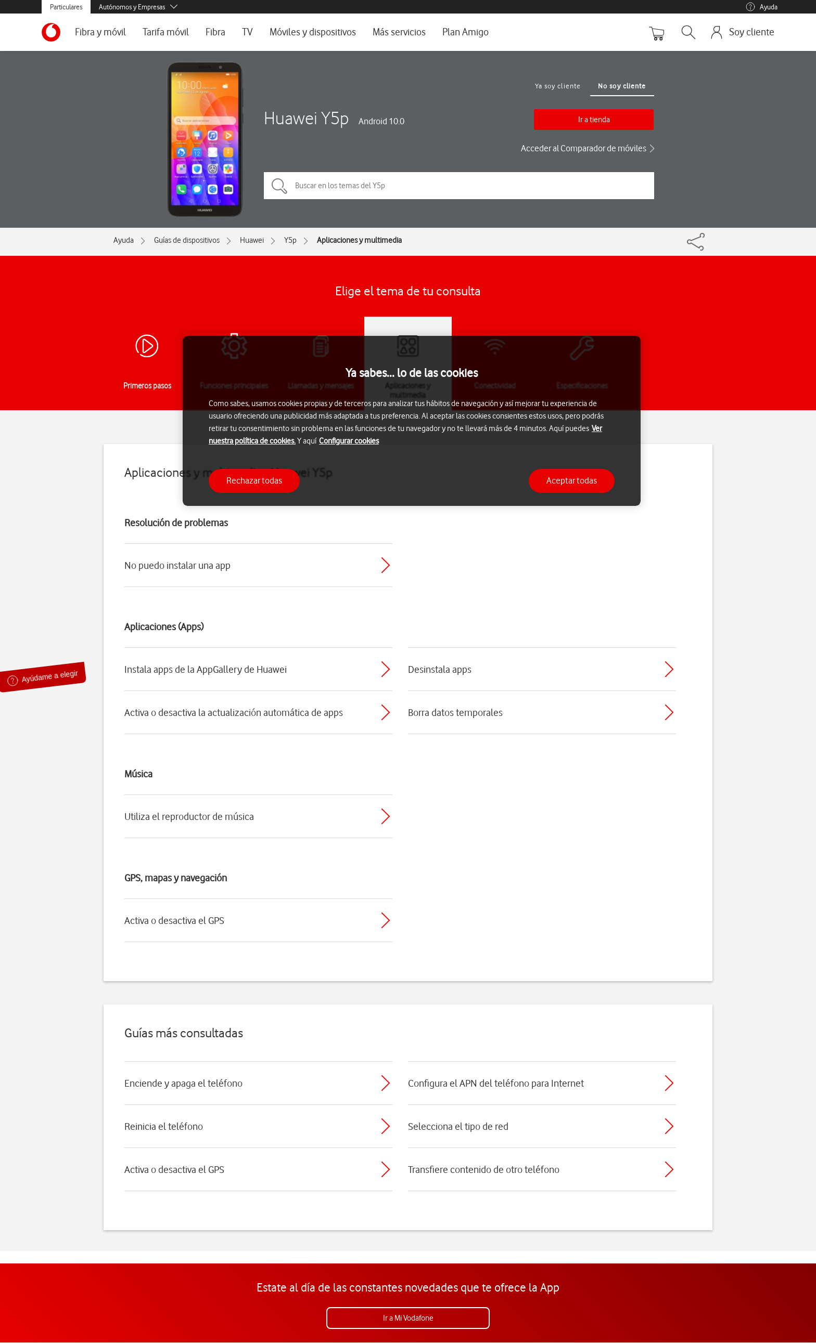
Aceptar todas (571, 480)
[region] (412, 421)
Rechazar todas (254, 480)
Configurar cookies (349, 441)
